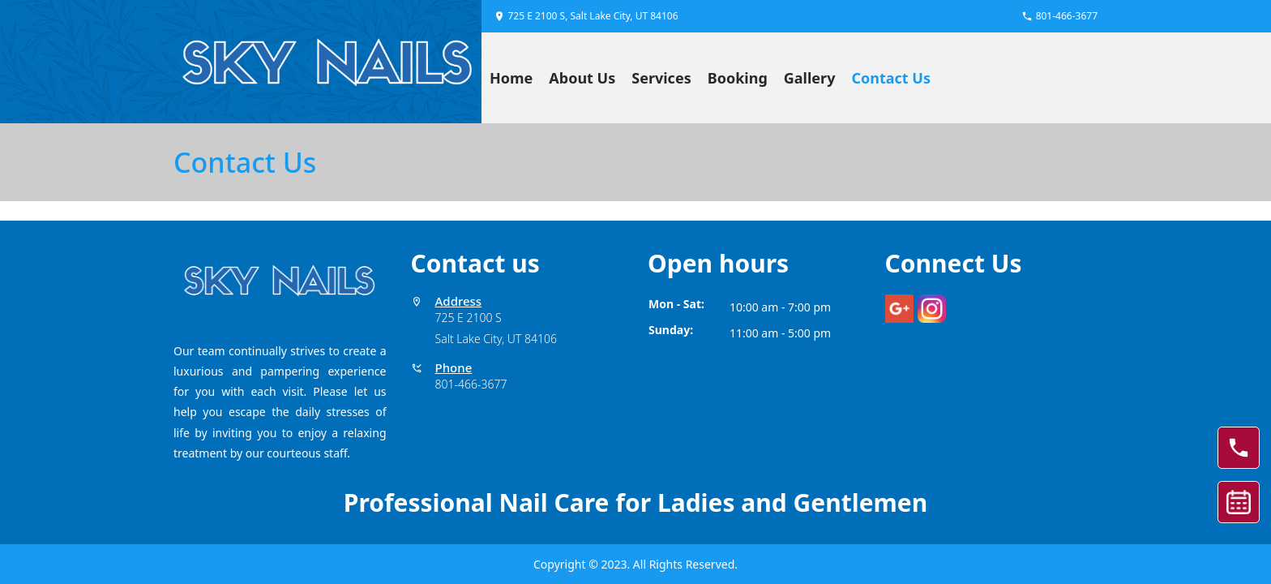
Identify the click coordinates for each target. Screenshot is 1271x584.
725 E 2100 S (468, 317)
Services (661, 78)
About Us (582, 78)
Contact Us (891, 78)
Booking (738, 78)
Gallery (810, 78)
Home (511, 78)
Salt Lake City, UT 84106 (496, 338)
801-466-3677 (471, 384)
